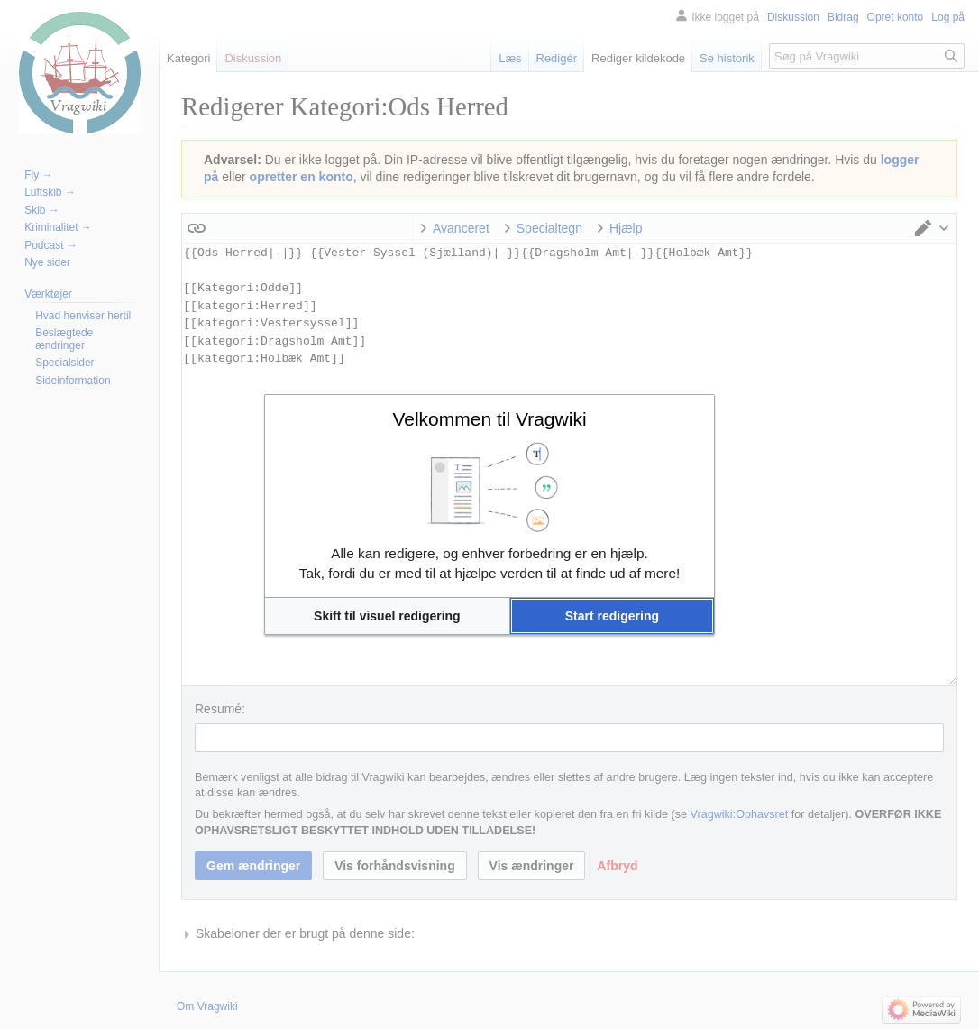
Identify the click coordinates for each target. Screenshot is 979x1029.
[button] (387, 616)
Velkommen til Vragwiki (489, 419)
